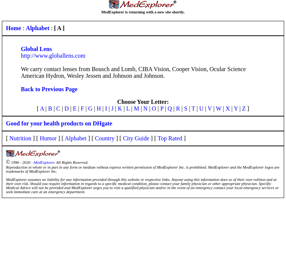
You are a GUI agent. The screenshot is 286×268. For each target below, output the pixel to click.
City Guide (136, 138)
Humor (48, 138)
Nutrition (20, 138)
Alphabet (76, 138)
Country (104, 138)
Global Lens (36, 49)
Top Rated (170, 138)
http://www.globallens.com (53, 55)
